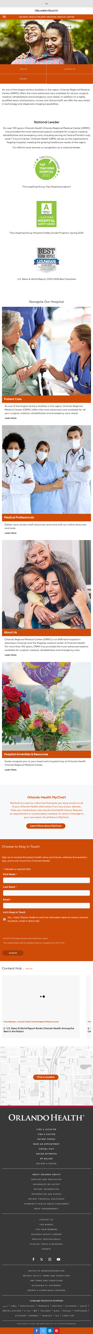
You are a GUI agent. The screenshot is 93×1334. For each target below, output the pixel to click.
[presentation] (23, 930)
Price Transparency (46, 1209)
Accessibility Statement (46, 1286)
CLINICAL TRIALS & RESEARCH (46, 1244)
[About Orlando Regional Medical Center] (25, 28)
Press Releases (10, 1022)
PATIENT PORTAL (46, 1139)
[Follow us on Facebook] (33, 1259)
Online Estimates (46, 1154)
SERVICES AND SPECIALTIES (46, 1179)
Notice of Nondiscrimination (46, 1271)
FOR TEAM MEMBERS (46, 1229)
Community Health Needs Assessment (46, 1204)
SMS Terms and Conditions (46, 1281)
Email (6, 899)
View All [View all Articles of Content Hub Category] (28, 968)
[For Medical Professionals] (68, 43)
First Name (9, 874)
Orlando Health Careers (46, 1234)
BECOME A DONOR (46, 1164)
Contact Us (69, 69)
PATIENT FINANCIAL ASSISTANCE (46, 1199)
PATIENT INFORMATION (46, 1189)
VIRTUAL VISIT (46, 1149)
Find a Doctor (46, 1134)
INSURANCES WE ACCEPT (46, 1184)
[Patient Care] (25, 43)
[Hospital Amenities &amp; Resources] (46, 57)
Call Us (23, 69)
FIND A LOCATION (46, 1129)
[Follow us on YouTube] (59, 1259)
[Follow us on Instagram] (50, 1259)
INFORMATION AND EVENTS (47, 1194)
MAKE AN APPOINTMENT (46, 1144)
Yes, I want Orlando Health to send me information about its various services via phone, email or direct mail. (47, 919)
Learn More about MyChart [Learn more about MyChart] (45, 825)
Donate (23, 79)
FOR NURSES (46, 1225)
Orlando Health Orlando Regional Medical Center (38, 1022)
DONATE (46, 1249)
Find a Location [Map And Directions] (46, 1077)
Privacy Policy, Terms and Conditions (46, 1276)
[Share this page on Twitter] (43, 1330)
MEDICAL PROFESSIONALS (46, 1239)
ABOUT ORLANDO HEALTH (46, 1175)
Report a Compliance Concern (46, 1290)
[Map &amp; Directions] (68, 28)
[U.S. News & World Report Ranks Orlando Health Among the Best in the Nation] (41, 997)
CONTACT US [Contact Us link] (46, 1220)
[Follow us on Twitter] (41, 1259)
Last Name (9, 887)
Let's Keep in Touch (14, 912)
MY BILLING (46, 1159)
